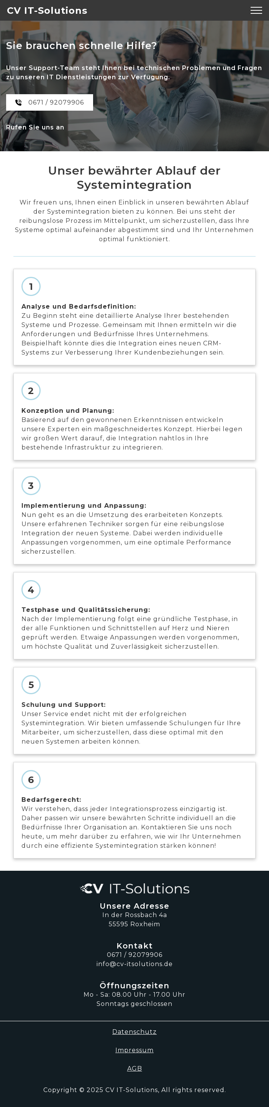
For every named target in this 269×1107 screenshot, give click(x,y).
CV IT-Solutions (47, 10)
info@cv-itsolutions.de (135, 964)
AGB (134, 1068)
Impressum (134, 1050)
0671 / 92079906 (56, 102)
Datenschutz (134, 1031)
